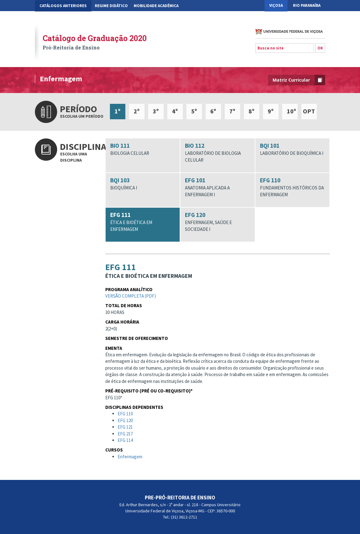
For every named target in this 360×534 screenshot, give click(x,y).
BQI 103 (142, 183)
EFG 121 (125, 428)
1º (117, 111)
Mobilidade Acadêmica (156, 5)
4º (175, 111)
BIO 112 (217, 152)
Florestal (309, 16)
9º (271, 111)
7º (232, 111)
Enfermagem (130, 458)
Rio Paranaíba (306, 5)
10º (291, 111)
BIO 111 (142, 149)
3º (156, 111)
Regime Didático (111, 5)
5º (194, 111)
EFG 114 (125, 441)
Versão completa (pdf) (130, 297)
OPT (309, 111)
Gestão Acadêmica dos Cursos (68, 17)
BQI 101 (292, 149)
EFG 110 (292, 187)
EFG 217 (125, 435)
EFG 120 (217, 221)
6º (213, 111)
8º (251, 111)
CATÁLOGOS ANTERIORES (63, 5)
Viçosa (276, 5)
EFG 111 (142, 221)
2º (137, 111)
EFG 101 (217, 187)
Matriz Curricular (299, 80)
